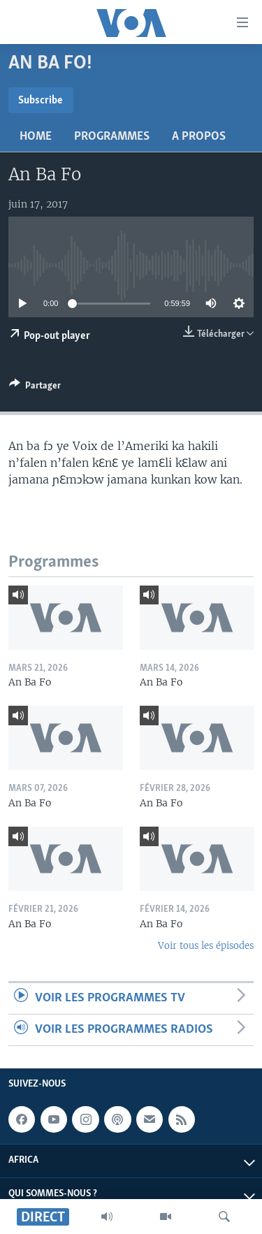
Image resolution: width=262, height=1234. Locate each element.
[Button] (35, 388)
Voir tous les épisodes (206, 946)
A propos (199, 136)
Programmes (112, 136)
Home (36, 136)
